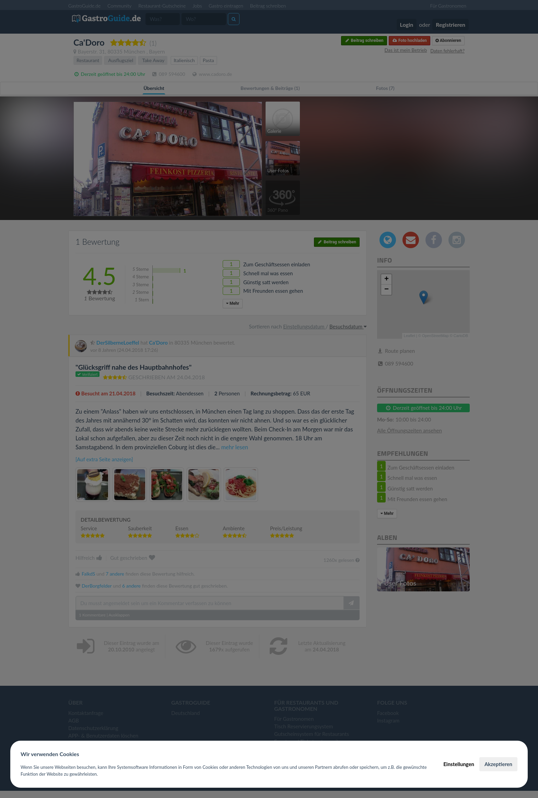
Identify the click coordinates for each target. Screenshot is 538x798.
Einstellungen (458, 764)
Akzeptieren (498, 764)
